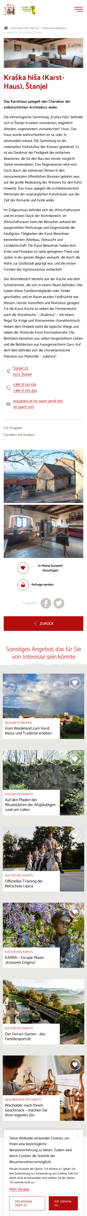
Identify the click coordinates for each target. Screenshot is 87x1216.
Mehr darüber (19, 1189)
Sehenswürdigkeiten (54, 28)
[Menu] (78, 9)
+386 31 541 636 (24, 384)
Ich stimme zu (63, 1203)
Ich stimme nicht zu (23, 1203)
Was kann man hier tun (25, 28)
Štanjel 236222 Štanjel (22, 371)
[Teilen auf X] (58, 603)
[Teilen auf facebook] (46, 603)
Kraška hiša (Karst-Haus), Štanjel (23, 32)
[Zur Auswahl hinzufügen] (44, 568)
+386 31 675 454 (25, 390)
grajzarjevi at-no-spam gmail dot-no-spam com (38, 404)
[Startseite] (9, 9)
